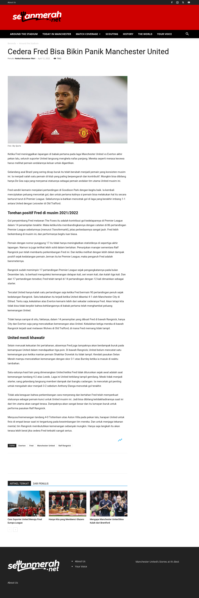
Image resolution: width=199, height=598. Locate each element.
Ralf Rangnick (64, 445)
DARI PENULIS (41, 483)
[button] (187, 34)
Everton (22, 445)
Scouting (112, 34)
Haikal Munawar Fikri (25, 58)
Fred (31, 445)
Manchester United (46, 445)
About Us (12, 2)
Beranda (12, 43)
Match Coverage (88, 34)
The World (145, 34)
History (128, 34)
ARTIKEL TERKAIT (19, 483)
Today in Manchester (56, 34)
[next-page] (15, 529)
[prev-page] (10, 529)
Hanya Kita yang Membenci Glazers (66, 519)
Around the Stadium (24, 34)
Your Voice (164, 34)
